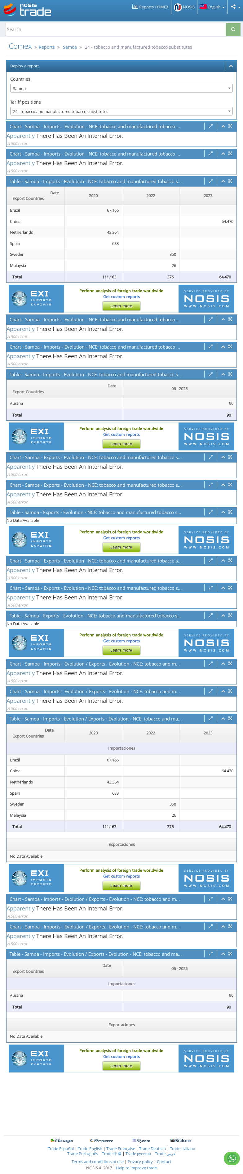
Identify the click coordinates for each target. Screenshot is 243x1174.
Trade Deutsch (152, 1148)
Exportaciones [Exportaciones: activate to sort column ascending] (121, 844)
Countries (20, 79)
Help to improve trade (136, 1168)
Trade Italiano (182, 1148)
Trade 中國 (112, 1153)
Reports (47, 47)
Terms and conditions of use (98, 1161)
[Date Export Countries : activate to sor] (36, 196)
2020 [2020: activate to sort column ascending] (93, 195)
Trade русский (138, 1153)
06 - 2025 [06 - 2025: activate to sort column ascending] (179, 388)
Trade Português (82, 1153)
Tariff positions (25, 102)
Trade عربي (165, 1153)
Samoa (70, 47)
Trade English (90, 1148)
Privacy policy (141, 1161)
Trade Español (61, 1148)
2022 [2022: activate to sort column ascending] (150, 195)
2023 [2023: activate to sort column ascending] (208, 195)
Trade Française (120, 1148)
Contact (164, 1161)
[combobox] (121, 88)
